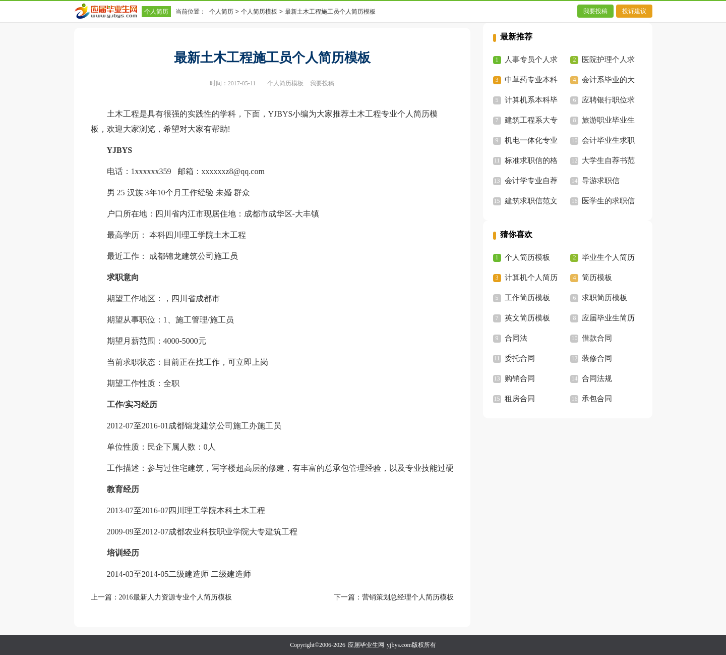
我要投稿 (595, 11)
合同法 (516, 338)
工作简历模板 (527, 298)
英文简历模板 (527, 318)
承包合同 (597, 399)
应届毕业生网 (366, 644)
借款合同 (597, 338)
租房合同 (520, 399)
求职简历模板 (604, 298)
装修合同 (597, 358)
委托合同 (520, 358)
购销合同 (520, 378)
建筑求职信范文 (531, 201)
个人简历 (156, 11)
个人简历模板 (259, 11)
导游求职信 (601, 181)
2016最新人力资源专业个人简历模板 (175, 597)
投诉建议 (634, 11)
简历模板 (597, 278)
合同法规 (597, 378)
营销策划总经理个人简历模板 (408, 597)
